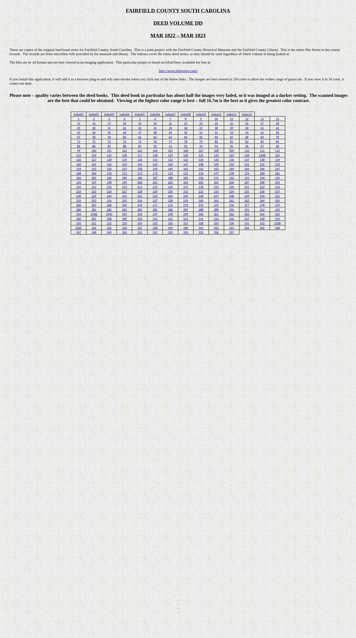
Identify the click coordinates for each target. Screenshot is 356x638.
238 (78, 196)
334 (94, 228)
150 (231, 164)
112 (277, 150)
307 (94, 219)
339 (170, 228)
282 (109, 209)
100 (94, 150)
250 (262, 196)
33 (139, 128)
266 (78, 205)
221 (246, 187)
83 (262, 141)
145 (155, 164)
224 (78, 191)
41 (262, 128)
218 (201, 187)
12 (246, 119)
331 (246, 223)
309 (124, 219)
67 (231, 137)
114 (94, 155)
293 (277, 209)
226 (109, 191)
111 (262, 150)
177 (216, 173)
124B (262, 155)
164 (231, 169)
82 (246, 141)
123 (231, 155)
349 (109, 232)
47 (139, 132)
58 (93, 137)
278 (262, 205)
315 (216, 219)
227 (124, 191)
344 (246, 228)
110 (246, 150)
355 (201, 232)
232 (201, 191)
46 (124, 132)
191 (216, 178)
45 (109, 132)
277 (246, 205)
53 (231, 132)
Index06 (155, 114)
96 (246, 146)
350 (124, 232)
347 (78, 232)
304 (262, 214)
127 (94, 160)
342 (216, 228)
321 (94, 223)
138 (262, 160)
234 (231, 191)
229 (155, 191)
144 (139, 164)
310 (139, 219)
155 (94, 169)
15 (78, 123)
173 (155, 173)
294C (109, 214)
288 (201, 209)
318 (262, 219)
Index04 (124, 114)
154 (78, 169)
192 (231, 178)
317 (246, 219)
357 (231, 232)
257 (155, 200)
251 (277, 196)
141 (94, 164)
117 (139, 155)
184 (109, 178)
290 (231, 209)
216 (170, 187)
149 (216, 164)
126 (78, 160)
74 (124, 141)
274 (201, 205)
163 (216, 169)
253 (94, 200)
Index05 (140, 114)
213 (124, 187)
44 (93, 132)
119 (170, 155)
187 (155, 178)
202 (170, 182)
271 (155, 205)
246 (201, 196)
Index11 (231, 114)
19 (139, 123)
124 (246, 155)
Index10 (216, 114)
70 (277, 137)
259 (185, 200)
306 (78, 219)
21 (170, 123)
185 (124, 178)
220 (231, 187)
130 (139, 160)
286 (170, 209)
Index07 (170, 114)
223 (277, 187)
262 (231, 200)
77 (170, 141)
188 (170, 178)
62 (155, 137)
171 (124, 173)
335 (109, 228)
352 (155, 232)
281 (94, 209)
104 (155, 150)
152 (262, 164)
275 (216, 205)
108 (216, 150)
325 (155, 223)
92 (185, 146)
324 (139, 223)
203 (185, 182)
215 (155, 187)
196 (78, 182)
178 (231, 173)
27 (262, 123)
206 (231, 182)
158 (139, 169)
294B (94, 214)
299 (185, 214)
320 (78, 223)
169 (94, 173)
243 (155, 196)
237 (277, 191)
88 (124, 146)
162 (201, 169)
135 (216, 160)
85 (78, 146)
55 (262, 132)
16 (93, 123)
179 (246, 173)
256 (139, 200)
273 (185, 205)
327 (185, 223)
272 (170, 205)
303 (246, 214)
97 (262, 146)
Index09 (201, 114)
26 (246, 123)
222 (262, 187)
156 (109, 169)
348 (94, 232)
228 (139, 191)
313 (185, 219)
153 (277, 164)
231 (185, 191)
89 (139, 146)
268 (109, 205)
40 (246, 128)
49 (170, 132)
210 (78, 187)
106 (185, 150)
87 (109, 146)
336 (124, 228)
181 (277, 173)
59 (109, 137)
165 (246, 169)
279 (277, 205)
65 (201, 137)
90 (155, 146)
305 (277, 214)
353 (170, 232)
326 (170, 223)
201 (155, 182)
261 (216, 200)
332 (262, 223)
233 (216, 191)
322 (109, 223)
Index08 (186, 114)
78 (185, 141)
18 (124, 123)
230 (170, 191)
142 (109, 164)
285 (155, 209)
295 (124, 214)
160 (170, 169)
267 (94, 205)
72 (93, 141)
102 (124, 150)
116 (124, 155)
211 (94, 187)
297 (155, 214)
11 (231, 119)
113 (78, 155)
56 (277, 132)
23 (201, 123)
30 (93, 128)
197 (94, 182)
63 (170, 137)
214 (139, 187)
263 (246, 200)
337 (139, 228)
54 (246, 132)
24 (216, 123)
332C (78, 228)
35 (170, 128)
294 (78, 214)
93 (201, 146)
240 (109, 196)
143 (124, 164)
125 (277, 155)
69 (262, 137)
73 (109, 141)
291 (246, 209)
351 (139, 232)
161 (185, 169)
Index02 (94, 114)
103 (139, 150)
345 (262, 228)
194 (262, 178)
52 (216, 132)
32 (124, 128)
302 (231, 214)
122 (216, 155)
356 (216, 232)
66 (216, 137)
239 (94, 196)
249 (246, 196)
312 (170, 219)
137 (246, 160)
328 (201, 223)
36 (185, 128)
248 (231, 196)
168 (78, 173)
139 (277, 160)
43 (78, 132)
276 (231, 205)
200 (139, 182)
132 (170, 160)
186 (139, 178)
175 (185, 173)
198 (109, 182)
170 (109, 173)
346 (277, 228)
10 (216, 119)
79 (201, 141)
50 (185, 132)
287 (185, 209)
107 (201, 150)
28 (277, 123)
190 (201, 178)
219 (216, 187)
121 (201, 155)
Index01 (79, 114)
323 (124, 223)
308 (109, 219)
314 (201, 219)
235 (246, 191)
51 (201, 132)
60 (124, 137)
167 (277, 169)
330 (231, 223)
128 (109, 160)
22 (185, 123)
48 (155, 132)
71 (78, 141)
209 (277, 182)
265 (277, 200)
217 (185, 187)
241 (124, 196)
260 (201, 200)
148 (201, 164)
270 (139, 205)
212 (109, 187)
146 (170, 164)
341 (201, 228)
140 (78, 164)
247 (216, 196)
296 (139, 214)
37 (201, 128)
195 (277, 178)
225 (94, 191)
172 (139, 173)
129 (124, 160)
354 (185, 232)
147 (185, 164)
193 (246, 178)
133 (185, 160)
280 (78, 209)
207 (246, 182)
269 (124, 205)
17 (109, 123)
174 (170, 173)
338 (155, 228)
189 (185, 178)
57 (78, 137)
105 (170, 150)
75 (139, 141)
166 (262, 169)
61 (139, 137)
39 (231, 128)
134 (201, 160)
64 (185, 137)
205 (216, 182)
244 (170, 196)
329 (216, 223)
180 (262, 173)
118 (155, 155)
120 (185, 155)
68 (246, 137)
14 (277, 119)
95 (231, 146)
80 (216, 141)
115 (109, 155)
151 (246, 164)
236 (262, 191)
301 (216, 214)
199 (124, 182)
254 (109, 200)
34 (155, 128)
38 (216, 128)
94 (216, 146)
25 (231, 123)
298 (170, 214)
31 (109, 128)
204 (201, 182)
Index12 (247, 114)
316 (231, 219)
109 (231, 150)
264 (262, 200)
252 (78, 200)
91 (170, 146)
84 (277, 141)
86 (93, 146)
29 (78, 128)
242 (139, 196)
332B (277, 223)
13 (262, 119)
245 (185, 196)
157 (124, 169)
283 (124, 209)
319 (277, 219)
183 (94, 178)
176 (201, 173)
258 (170, 200)
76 (155, 141)
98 (277, 146)
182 (78, 178)
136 (231, 160)
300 (201, 214)
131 (155, 160)
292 (262, 209)
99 (78, 150)
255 (124, 200)
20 (155, 123)
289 (216, 209)
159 (155, 169)
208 (262, 182)
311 (155, 219)
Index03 (109, 114)
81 (231, 141)
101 (109, 150)
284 (139, 209)
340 (185, 228)
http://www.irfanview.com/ (178, 71)
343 (231, 228)
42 (277, 128)
